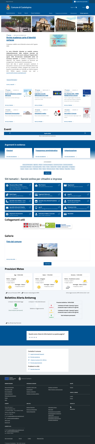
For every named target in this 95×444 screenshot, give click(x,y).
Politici (6, 398)
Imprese (26, 168)
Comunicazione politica (37, 166)
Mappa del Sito (40, 438)
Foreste (47, 166)
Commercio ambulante (67, 164)
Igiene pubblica (65, 166)
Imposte (22, 168)
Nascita (44, 168)
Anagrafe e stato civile (31, 387)
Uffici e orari (7, 420)
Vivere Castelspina (35, 13)
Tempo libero (67, 168)
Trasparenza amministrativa (61, 13)
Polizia (57, 168)
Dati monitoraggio (9, 438)
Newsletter (72, 409)
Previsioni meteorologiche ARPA (30, 293)
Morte (40, 168)
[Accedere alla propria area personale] (80, 1)
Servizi (26, 13)
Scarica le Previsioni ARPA (13, 293)
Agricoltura (36, 164)
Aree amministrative (9, 387)
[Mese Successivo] (85, 133)
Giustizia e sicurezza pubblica (33, 394)
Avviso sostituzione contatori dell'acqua (13, 94)
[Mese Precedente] (10, 133)
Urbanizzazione (73, 13)
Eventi (71, 398)
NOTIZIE (9, 35)
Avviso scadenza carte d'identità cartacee (21, 38)
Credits (29, 438)
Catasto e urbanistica (31, 391)
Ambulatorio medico (40, 113)
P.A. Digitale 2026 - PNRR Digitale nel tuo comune (71, 94)
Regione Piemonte (9, 1)
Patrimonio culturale (51, 168)
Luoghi (71, 396)
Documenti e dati (8, 389)
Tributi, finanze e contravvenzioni (55, 389)
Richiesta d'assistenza (53, 420)
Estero (44, 166)
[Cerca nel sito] (87, 7)
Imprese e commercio (53, 387)
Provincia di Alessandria (32, 409)
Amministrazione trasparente (54, 413)
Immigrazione (72, 166)
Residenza (62, 168)
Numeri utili (7, 422)
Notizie (71, 387)
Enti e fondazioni (8, 391)
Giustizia (59, 166)
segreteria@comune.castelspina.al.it (16, 73)
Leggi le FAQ (51, 415)
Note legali (50, 409)
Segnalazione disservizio (53, 417)
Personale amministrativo (10, 396)
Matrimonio (35, 168)
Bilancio (40, 164)
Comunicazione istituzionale (25, 166)
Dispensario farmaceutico (12, 113)
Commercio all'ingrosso (48, 164)
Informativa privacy (52, 407)
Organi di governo (9, 394)
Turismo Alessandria (31, 411)
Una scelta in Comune (70, 113)
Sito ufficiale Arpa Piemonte (13, 323)
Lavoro (31, 168)
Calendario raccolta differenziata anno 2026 (41, 94)
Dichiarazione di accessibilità (54, 411)
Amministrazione (10, 13)
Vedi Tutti (47, 173)
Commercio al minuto (58, 164)
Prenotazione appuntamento (54, 418)
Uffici (6, 400)
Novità (19, 13)
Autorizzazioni (30, 389)
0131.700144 (12, 412)
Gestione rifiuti (53, 166)
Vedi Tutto (47, 264)
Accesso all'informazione (27, 164)
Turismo (72, 168)
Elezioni (50, 13)
